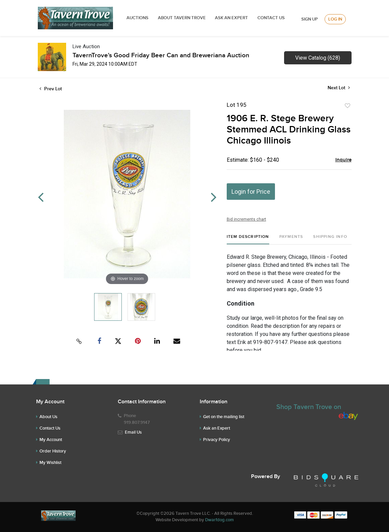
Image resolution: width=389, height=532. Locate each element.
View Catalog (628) (317, 58)
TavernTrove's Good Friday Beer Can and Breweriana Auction (161, 55)
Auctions (137, 18)
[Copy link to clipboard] (79, 341)
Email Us (133, 432)
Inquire (343, 160)
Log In (335, 19)
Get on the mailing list (223, 416)
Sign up (309, 19)
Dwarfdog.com (219, 520)
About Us (48, 416)
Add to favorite (347, 105)
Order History (52, 451)
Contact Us (271, 18)
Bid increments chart (246, 219)
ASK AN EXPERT (231, 18)
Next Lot (339, 88)
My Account (50, 439)
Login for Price (250, 191)
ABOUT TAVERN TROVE (182, 18)
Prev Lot (50, 89)
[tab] (248, 239)
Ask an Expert (216, 428)
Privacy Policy (216, 439)
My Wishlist (50, 462)
